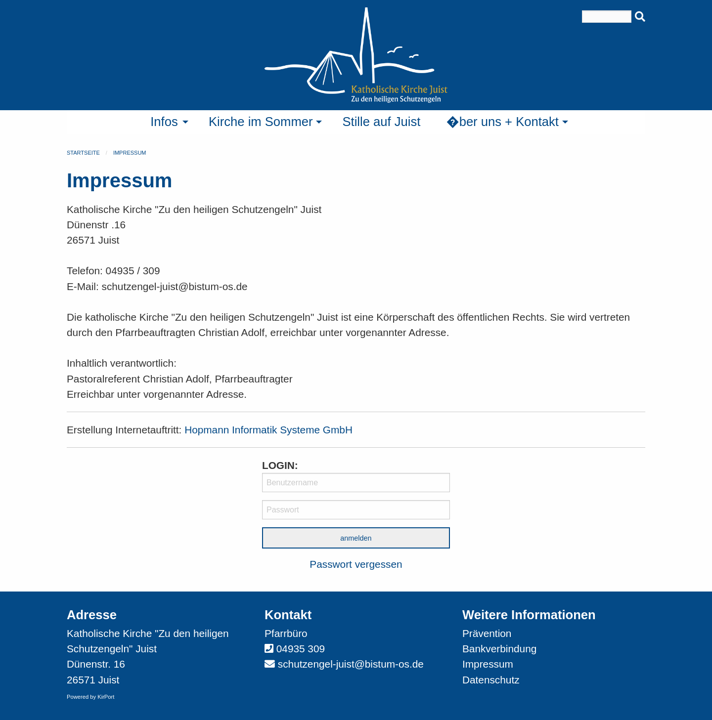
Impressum (129, 153)
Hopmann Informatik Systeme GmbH (268, 429)
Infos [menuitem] (164, 121)
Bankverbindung (499, 648)
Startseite (83, 153)
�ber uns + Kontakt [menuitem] (502, 121)
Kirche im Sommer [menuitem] (260, 121)
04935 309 (300, 648)
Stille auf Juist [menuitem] (381, 121)
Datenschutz (491, 679)
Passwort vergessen (356, 564)
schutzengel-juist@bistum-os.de (351, 664)
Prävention (486, 633)
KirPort (105, 697)
